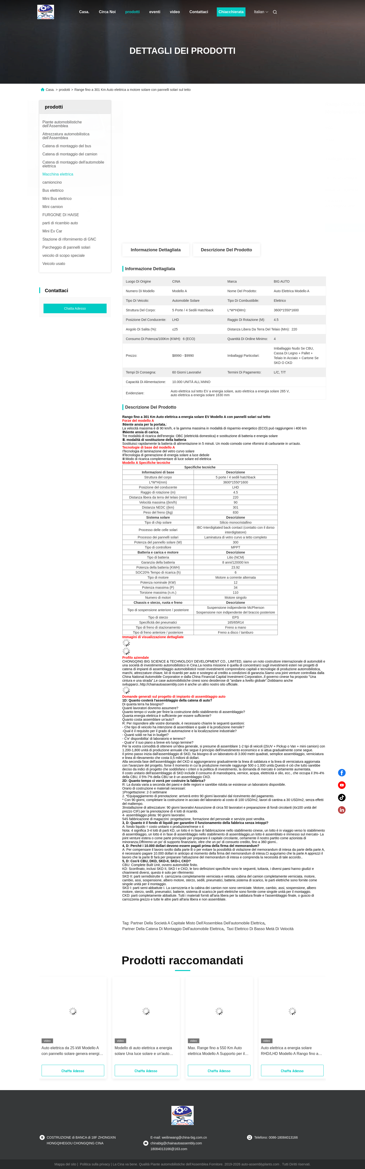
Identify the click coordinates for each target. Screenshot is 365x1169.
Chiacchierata (231, 12)
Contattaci (198, 12)
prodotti (132, 12)
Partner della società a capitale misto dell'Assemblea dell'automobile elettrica (197, 923)
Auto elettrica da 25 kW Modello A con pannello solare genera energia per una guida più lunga (72, 1051)
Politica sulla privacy (95, 1164)
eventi (154, 12)
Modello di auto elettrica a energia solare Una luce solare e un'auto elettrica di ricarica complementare (144, 1051)
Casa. (84, 12)
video (175, 12)
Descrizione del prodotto (226, 249)
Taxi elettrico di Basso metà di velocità (260, 929)
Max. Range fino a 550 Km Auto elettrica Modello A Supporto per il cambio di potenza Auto (216, 1051)
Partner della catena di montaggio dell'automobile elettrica (173, 929)
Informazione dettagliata (156, 249)
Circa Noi (107, 12)
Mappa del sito (65, 1164)
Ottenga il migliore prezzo (252, 228)
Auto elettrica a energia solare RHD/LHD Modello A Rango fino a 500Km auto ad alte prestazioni (289, 1051)
